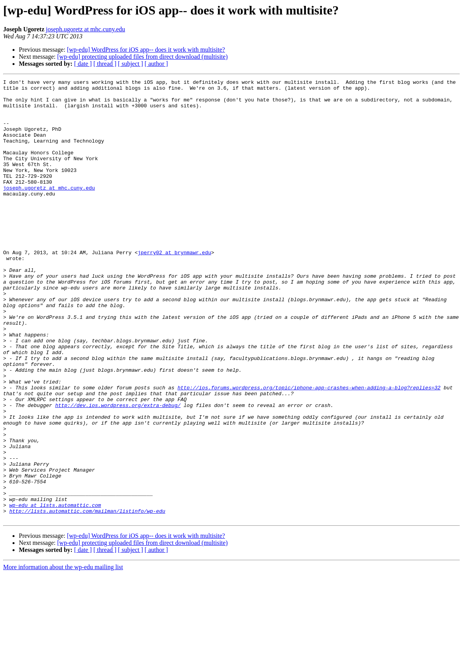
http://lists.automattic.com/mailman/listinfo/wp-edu (87, 597)
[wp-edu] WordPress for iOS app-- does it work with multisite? (146, 49)
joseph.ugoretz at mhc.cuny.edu (85, 29)
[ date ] (83, 63)
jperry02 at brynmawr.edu (174, 287)
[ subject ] (130, 63)
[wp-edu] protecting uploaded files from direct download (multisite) (142, 56)
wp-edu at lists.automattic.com (55, 590)
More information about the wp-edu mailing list (63, 655)
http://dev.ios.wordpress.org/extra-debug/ (118, 470)
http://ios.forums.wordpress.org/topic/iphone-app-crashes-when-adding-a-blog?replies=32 (309, 449)
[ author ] (156, 63)
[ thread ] (104, 63)
